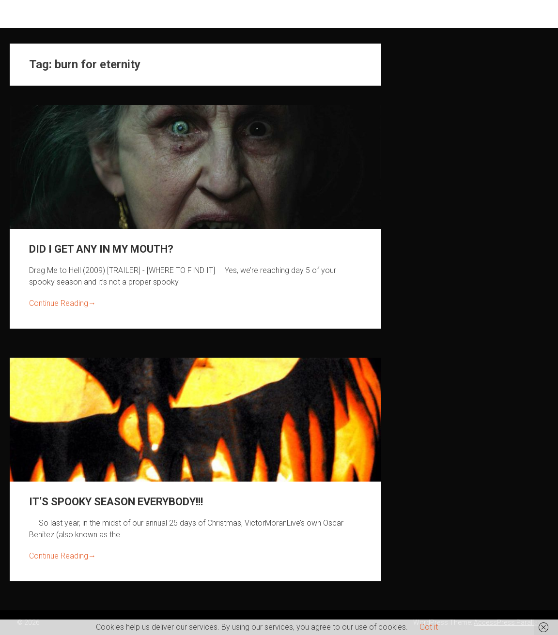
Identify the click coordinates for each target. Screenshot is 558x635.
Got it (428, 627)
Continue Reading (62, 303)
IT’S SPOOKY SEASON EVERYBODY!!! (116, 502)
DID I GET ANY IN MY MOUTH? (101, 249)
